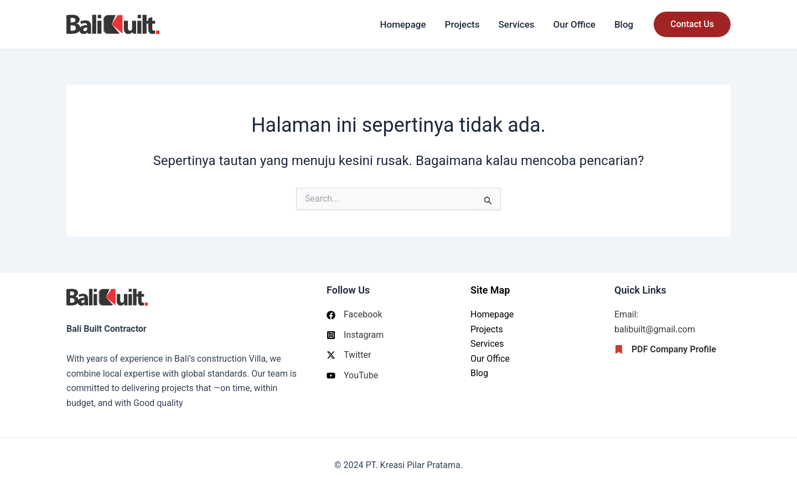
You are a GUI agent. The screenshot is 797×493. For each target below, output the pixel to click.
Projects (462, 24)
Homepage (403, 24)
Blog (623, 24)
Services (517, 24)
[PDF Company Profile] (665, 349)
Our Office (574, 24)
